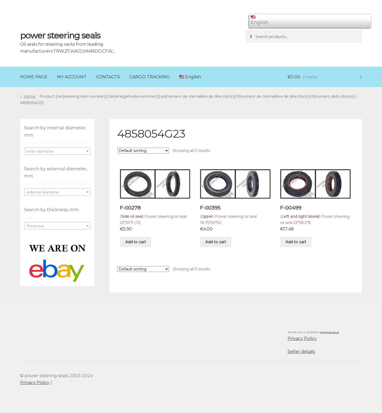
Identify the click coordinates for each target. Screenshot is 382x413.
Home (30, 96)
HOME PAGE (33, 76)
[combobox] (57, 151)
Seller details (301, 351)
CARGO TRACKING (149, 76)
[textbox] (57, 151)
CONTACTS (108, 76)
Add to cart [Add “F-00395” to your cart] (215, 242)
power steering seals (60, 35)
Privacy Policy (302, 338)
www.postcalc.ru (329, 332)
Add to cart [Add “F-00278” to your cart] (135, 242)
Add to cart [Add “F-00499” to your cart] (295, 242)
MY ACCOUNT (71, 76)
